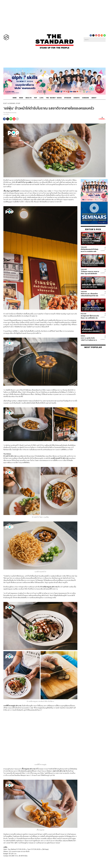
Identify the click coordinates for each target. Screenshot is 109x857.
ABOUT (93, 97)
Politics (83, 313)
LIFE (41, 97)
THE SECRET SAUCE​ (54, 97)
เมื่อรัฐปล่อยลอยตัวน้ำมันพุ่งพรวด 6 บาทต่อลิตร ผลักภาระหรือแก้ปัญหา (89, 250)
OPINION (67, 97)
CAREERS (85, 97)
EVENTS (77, 97)
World (83, 336)
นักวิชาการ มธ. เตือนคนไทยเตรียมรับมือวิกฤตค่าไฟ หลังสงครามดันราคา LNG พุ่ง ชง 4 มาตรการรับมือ (89, 295)
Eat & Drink (9, 103)
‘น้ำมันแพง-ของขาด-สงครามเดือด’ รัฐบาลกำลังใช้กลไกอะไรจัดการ (90, 272)
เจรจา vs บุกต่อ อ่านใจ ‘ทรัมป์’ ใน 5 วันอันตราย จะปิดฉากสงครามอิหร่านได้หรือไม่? (90, 339)
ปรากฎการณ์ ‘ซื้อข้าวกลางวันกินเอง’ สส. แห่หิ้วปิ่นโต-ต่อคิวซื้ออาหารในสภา (90, 317)
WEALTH (28, 97)
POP (35, 97)
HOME (15, 97)
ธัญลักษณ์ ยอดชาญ (11, 113)
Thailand (84, 247)
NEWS (21, 97)
